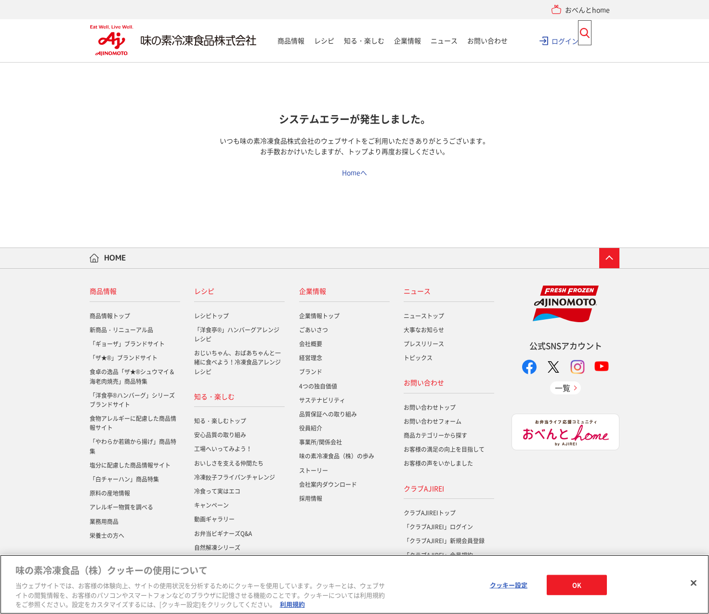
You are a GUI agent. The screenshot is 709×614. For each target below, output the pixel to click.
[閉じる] (693, 583)
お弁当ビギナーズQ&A (223, 533)
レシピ (324, 40)
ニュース (444, 40)
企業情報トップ (319, 316)
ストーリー (313, 470)
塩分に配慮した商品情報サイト (130, 465)
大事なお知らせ (424, 330)
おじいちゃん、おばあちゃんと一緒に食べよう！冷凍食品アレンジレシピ (237, 362)
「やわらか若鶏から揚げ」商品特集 (133, 446)
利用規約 (292, 604)
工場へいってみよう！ (223, 448)
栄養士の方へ (107, 535)
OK (576, 584)
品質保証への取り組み (328, 414)
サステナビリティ (322, 400)
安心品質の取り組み (220, 435)
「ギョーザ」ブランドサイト (127, 344)
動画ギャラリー (214, 519)
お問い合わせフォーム (432, 421)
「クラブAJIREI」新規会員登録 (444, 540)
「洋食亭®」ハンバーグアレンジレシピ (236, 334)
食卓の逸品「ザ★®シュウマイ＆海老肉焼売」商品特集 (132, 376)
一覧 (562, 387)
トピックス (418, 357)
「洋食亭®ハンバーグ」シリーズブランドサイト (132, 400)
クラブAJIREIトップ (430, 513)
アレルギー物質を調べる (121, 507)
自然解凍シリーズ (217, 547)
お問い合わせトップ (430, 407)
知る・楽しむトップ (220, 421)
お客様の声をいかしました (438, 463)
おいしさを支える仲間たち (228, 463)
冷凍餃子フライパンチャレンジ (234, 477)
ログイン (564, 40)
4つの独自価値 (318, 386)
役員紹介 (310, 428)
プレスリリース (424, 344)
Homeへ (354, 172)
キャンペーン (211, 505)
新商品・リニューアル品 (121, 330)
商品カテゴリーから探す (435, 435)
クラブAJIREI (424, 488)
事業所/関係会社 (320, 442)
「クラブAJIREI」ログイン (438, 527)
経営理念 (310, 357)
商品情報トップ (110, 316)
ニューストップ (424, 316)
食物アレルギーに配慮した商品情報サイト (133, 423)
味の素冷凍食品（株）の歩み (336, 456)
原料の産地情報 (110, 493)
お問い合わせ (487, 40)
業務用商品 (104, 521)
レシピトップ (211, 316)
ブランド (310, 371)
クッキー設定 (509, 584)
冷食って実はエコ (217, 491)
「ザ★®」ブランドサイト (124, 357)
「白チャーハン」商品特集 (124, 479)
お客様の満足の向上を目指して (444, 449)
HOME (115, 257)
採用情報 (310, 498)
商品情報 (290, 40)
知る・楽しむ (364, 40)
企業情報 (407, 40)
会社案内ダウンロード (328, 484)
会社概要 (310, 344)
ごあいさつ (313, 330)
